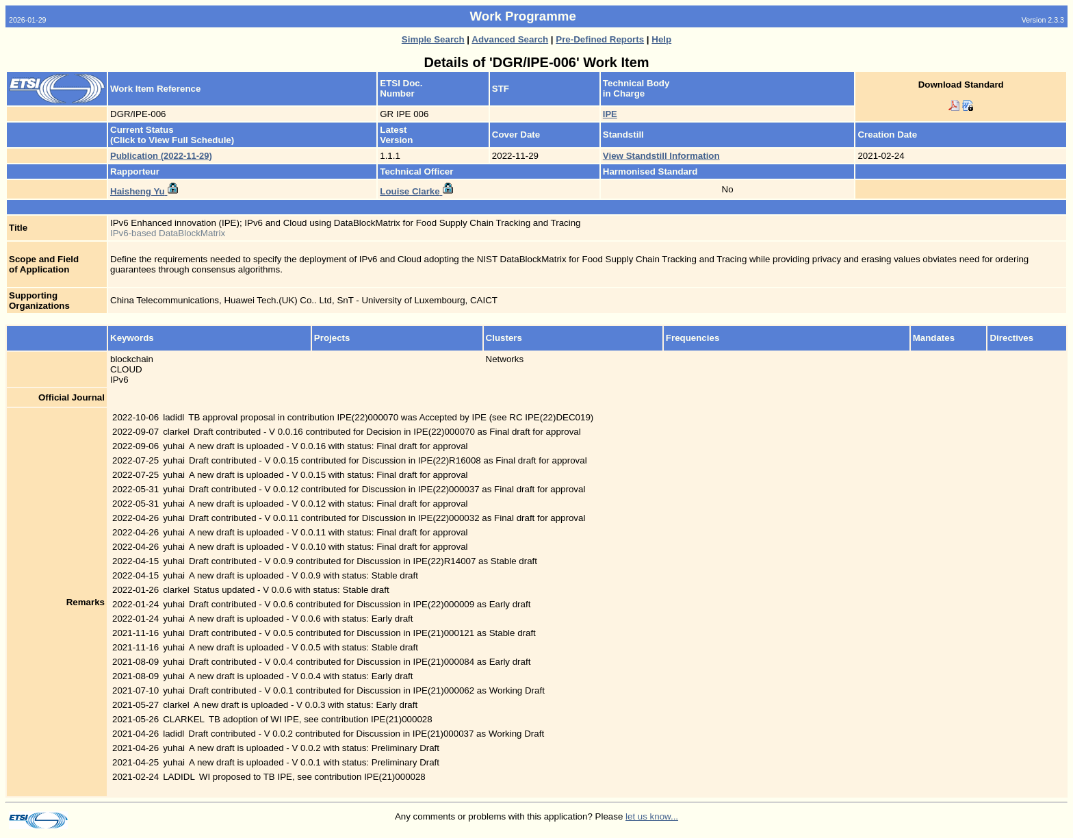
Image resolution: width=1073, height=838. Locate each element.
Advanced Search (509, 39)
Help (661, 39)
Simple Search (433, 39)
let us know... (651, 816)
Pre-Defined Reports (600, 39)
